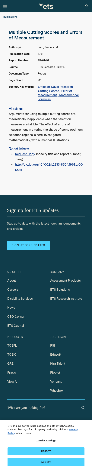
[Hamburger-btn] (5, 6)
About (11, 280)
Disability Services (20, 298)
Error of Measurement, (55, 93)
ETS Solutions (60, 289)
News (11, 307)
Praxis (11, 372)
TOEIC (11, 354)
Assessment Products (65, 280)
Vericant (56, 381)
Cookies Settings (46, 440)
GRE (10, 363)
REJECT (46, 451)
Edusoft (55, 354)
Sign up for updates (28, 245)
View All (12, 381)
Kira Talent (57, 363)
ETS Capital (15, 325)
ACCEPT (46, 462)
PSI (52, 345)
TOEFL (12, 345)
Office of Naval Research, (56, 87)
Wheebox (56, 390)
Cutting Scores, (49, 91)
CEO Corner (15, 316)
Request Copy (25, 154)
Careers (12, 289)
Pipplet (55, 372)
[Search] (83, 408)
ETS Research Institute (66, 298)
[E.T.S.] (46, 5)
